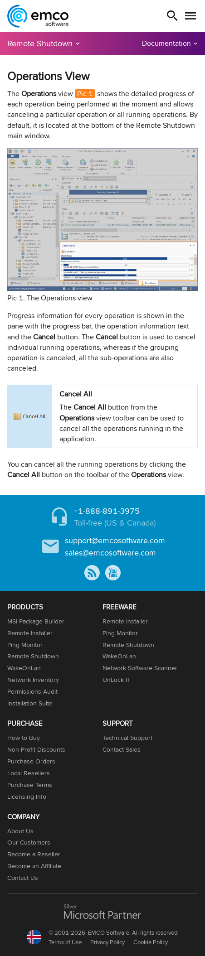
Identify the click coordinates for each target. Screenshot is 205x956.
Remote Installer (30, 632)
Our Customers (28, 842)
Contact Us (22, 877)
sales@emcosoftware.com (110, 552)
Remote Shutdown (40, 43)
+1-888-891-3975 (107, 511)
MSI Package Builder (35, 621)
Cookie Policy (150, 942)
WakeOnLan (24, 667)
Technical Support (127, 737)
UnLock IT (116, 679)
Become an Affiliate (34, 865)
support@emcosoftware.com (115, 540)
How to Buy (23, 737)
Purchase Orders (31, 761)
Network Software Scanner (139, 667)
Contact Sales (121, 749)
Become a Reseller (33, 854)
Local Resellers (28, 772)
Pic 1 (85, 93)
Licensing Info (26, 796)
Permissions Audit (32, 691)
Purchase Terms (29, 784)
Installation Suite (30, 703)
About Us (20, 830)
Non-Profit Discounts (36, 749)
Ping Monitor (25, 644)
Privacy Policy (107, 942)
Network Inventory (33, 679)
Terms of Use (65, 942)
